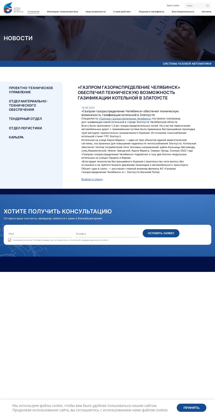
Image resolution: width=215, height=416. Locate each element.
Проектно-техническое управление (31, 90)
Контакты (206, 11)
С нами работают (122, 11)
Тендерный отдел (25, 119)
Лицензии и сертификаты (151, 11)
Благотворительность (183, 11)
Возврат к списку (92, 179)
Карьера (16, 137)
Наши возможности (96, 11)
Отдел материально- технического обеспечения (28, 105)
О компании (33, 11)
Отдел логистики (25, 128)
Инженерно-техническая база (62, 11)
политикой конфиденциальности (86, 240)
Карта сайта (173, 5)
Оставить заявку (161, 233)
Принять (192, 408)
